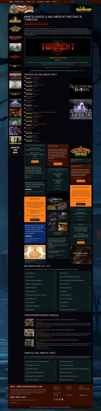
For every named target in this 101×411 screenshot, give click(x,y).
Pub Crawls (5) (63, 293)
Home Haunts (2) (30, 312)
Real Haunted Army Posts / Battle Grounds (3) (37, 363)
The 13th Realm (30, 88)
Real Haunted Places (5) (66, 374)
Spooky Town (29, 108)
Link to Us (69, 391)
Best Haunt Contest (84, 391)
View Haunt (35, 163)
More (54, 2)
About (48, 2)
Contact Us (56, 389)
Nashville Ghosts (30, 92)
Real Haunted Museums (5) (67, 367)
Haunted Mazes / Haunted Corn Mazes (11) (36, 297)
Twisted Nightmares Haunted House (35, 84)
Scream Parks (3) (64, 304)
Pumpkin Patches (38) (65, 297)
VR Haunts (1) (63, 308)
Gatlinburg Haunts (30, 100)
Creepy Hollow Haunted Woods (33, 116)
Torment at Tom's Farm (58, 58)
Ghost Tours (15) (30, 279)
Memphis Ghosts (30, 96)
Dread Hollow (29, 131)
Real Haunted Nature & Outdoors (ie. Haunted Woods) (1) (74, 371)
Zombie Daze (29, 104)
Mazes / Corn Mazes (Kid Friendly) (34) (69, 279)
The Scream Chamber (31, 135)
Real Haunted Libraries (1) (66, 363)
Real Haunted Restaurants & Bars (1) (69, 378)
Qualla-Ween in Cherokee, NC (33, 77)
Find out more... (81, 70)
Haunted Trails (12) (30, 304)
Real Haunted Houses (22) (32, 382)
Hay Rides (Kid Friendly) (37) (33, 308)
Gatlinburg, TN (81, 258)
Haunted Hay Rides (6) (31, 290)
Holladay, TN (58, 202)
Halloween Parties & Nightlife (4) (34, 286)
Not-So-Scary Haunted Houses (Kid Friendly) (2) (72, 282)
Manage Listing (83, 397)
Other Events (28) (64, 286)
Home (11, 2)
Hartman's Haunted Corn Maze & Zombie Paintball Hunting (40, 112)
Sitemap (81, 389)
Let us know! (13, 404)
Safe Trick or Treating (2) (66, 301)
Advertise (56, 397)
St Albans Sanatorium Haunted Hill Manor (36, 124)
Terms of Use (57, 391)
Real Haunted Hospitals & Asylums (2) (35, 374)
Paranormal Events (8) (65, 290)
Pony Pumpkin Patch (31, 120)
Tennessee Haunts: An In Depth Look (43, 328)
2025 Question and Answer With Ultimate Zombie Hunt (56, 322)
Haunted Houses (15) (31, 293)
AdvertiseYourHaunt (15, 150)
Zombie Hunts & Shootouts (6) (67, 312)
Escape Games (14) (30, 275)
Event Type (30, 2)
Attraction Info (35, 222)
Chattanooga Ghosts (31, 139)
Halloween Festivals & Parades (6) (34, 282)
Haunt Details (57, 164)
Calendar (40, 2)
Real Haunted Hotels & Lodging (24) (34, 378)
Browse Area (19, 2)
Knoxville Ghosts (30, 127)
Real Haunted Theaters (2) (66, 382)
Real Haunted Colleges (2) (32, 371)
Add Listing (69, 397)
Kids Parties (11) (64, 275)
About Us (68, 389)
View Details (58, 189)
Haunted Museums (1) (31, 301)
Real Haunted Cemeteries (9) (33, 367)
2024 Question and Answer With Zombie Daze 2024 (55, 332)
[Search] (81, 2)
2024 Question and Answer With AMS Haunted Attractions (57, 342)
